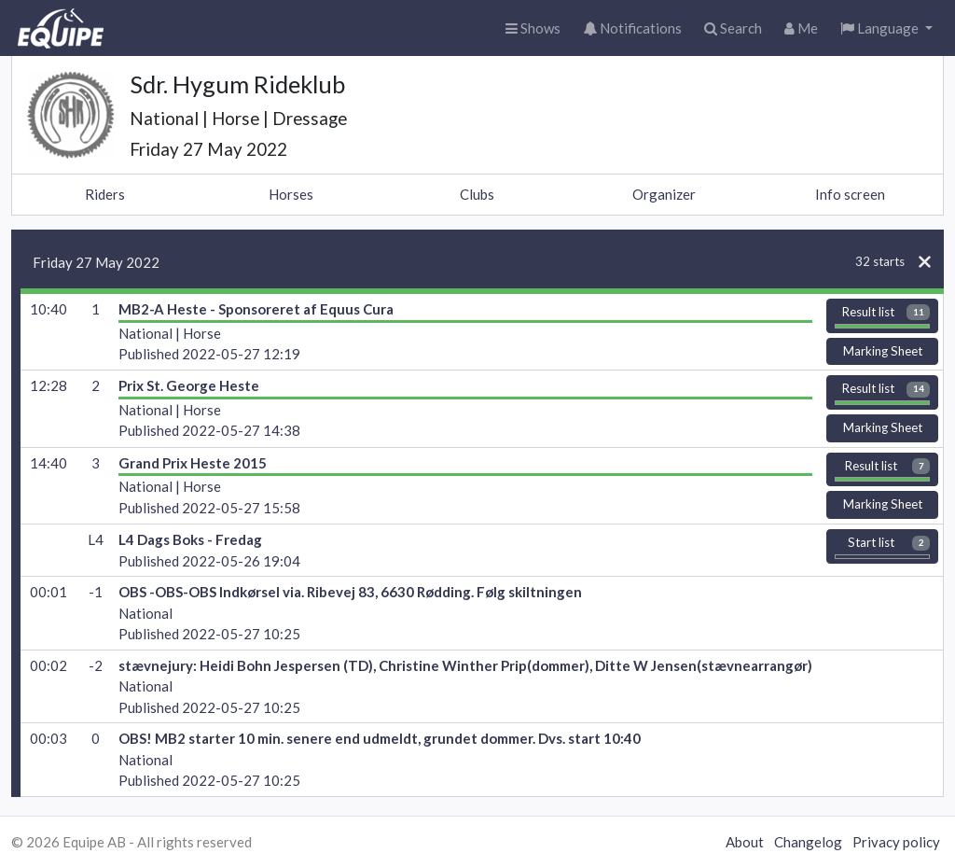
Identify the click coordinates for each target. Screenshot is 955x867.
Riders (105, 194)
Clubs (477, 194)
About (745, 841)
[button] (886, 28)
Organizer (664, 194)
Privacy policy (896, 841)
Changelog (808, 841)
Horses (291, 194)
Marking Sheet (882, 350)
